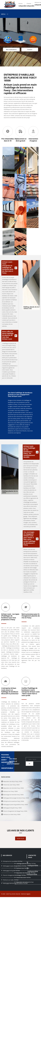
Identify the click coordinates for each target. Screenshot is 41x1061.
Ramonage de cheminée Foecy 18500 (13, 794)
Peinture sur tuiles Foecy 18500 (11, 814)
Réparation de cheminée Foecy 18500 (13, 788)
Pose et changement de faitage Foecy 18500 (15, 811)
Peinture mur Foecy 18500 (10, 791)
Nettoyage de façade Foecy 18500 (12, 808)
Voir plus (20, 838)
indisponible (21, 6)
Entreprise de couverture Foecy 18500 (13, 801)
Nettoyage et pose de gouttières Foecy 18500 (15, 804)
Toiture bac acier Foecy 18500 (11, 785)
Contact (29, 49)
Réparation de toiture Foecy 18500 (12, 781)
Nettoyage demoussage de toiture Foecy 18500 (16, 798)
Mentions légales (25, 894)
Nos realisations (11, 49)
